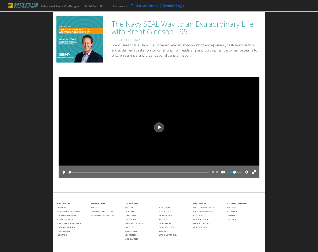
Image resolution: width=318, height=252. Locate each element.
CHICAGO (129, 211)
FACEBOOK (232, 211)
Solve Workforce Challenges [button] (60, 6)
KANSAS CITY (131, 231)
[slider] (139, 172)
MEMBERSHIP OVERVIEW (68, 211)
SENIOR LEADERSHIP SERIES (69, 223)
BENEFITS (95, 207)
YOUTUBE (231, 219)
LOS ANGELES (131, 235)
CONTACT (197, 215)
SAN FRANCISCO (166, 227)
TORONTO (163, 231)
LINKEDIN (231, 207)
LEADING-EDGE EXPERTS (67, 215)
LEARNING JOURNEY (65, 227)
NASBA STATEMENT (202, 223)
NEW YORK (164, 211)
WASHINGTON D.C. (168, 235)
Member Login (173, 5)
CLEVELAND (130, 215)
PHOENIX (163, 219)
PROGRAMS (61, 235)
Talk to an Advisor (145, 5)
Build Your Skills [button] (96, 6)
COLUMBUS (130, 219)
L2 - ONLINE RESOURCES (102, 211)
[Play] (64, 172)
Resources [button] (120, 6)
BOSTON (129, 207)
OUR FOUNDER (200, 227)
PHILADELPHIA (165, 215)
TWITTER (231, 215)
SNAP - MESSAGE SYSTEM (103, 215)
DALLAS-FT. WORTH (134, 223)
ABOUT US (61, 207)
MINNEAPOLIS (131, 239)
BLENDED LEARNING (65, 219)
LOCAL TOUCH (63, 231)
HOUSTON (129, 227)
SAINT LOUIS (165, 223)
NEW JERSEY (164, 207)
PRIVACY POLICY (200, 219)
